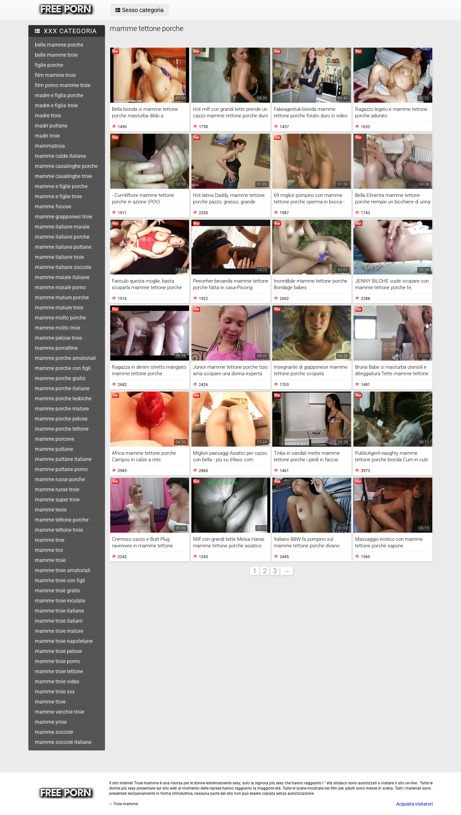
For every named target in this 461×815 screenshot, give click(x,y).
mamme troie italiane (59, 611)
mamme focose (53, 206)
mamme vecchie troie (59, 712)
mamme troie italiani (58, 621)
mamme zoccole (54, 732)
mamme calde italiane (60, 156)
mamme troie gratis (57, 590)
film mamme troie (55, 75)
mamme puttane (54, 449)
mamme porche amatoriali (65, 358)
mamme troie (50, 560)
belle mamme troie (56, 55)
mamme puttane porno (61, 469)
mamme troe (49, 540)
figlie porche (49, 65)
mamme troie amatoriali (62, 570)
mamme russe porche (60, 479)
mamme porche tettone (61, 429)
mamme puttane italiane (63, 459)
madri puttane (51, 126)
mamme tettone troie (59, 530)
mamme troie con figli (60, 580)
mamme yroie (51, 722)
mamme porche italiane (62, 388)
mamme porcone (54, 439)
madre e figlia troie (56, 105)
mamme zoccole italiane (63, 742)
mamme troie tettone (59, 671)
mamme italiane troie (59, 257)
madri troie (47, 136)
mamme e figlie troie (58, 196)
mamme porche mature (62, 409)
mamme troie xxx (55, 692)
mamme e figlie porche (61, 186)
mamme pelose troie (58, 338)
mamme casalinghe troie (63, 176)
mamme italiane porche (62, 237)
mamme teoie (51, 510)
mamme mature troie (59, 307)
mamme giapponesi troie (63, 217)
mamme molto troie (57, 328)
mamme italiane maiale (62, 227)
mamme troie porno (57, 661)
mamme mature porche (62, 297)
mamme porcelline (56, 348)
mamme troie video (57, 681)
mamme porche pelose (61, 419)
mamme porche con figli (63, 368)
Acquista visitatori (414, 804)
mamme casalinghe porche (66, 166)
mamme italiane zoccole (63, 267)
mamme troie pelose (58, 651)
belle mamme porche (59, 45)
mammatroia (50, 146)
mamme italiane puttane (63, 247)
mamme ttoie (50, 702)
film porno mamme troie (62, 85)
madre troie (48, 115)
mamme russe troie (57, 489)
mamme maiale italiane (62, 277)
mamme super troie (57, 499)
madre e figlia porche (59, 95)
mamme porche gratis (60, 378)
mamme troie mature (59, 631)
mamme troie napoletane (64, 641)
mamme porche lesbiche (63, 398)
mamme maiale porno (60, 287)
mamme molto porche (60, 318)
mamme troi (49, 550)
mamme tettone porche (61, 520)
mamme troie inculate (60, 601)
